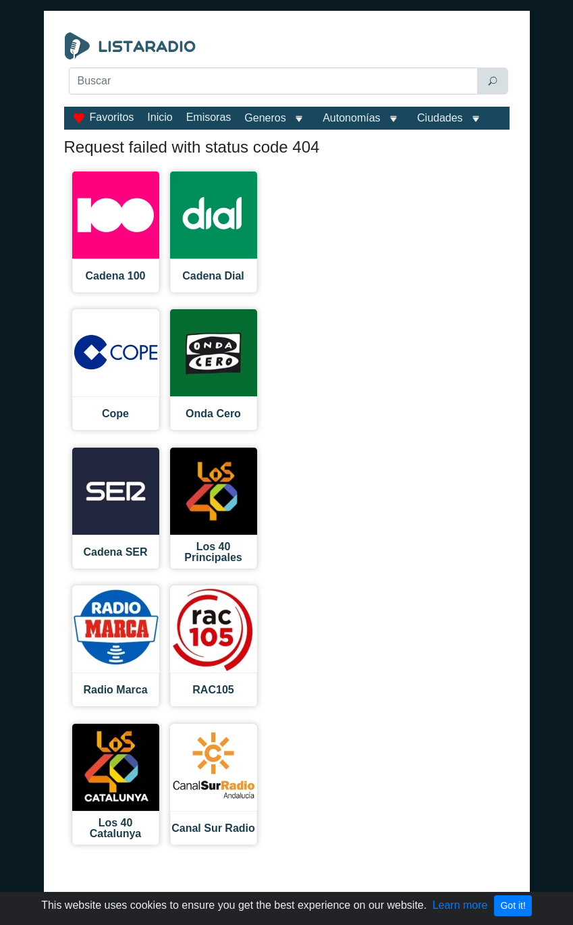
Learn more (460, 905)
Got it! (512, 905)
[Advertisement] (287, 129)
